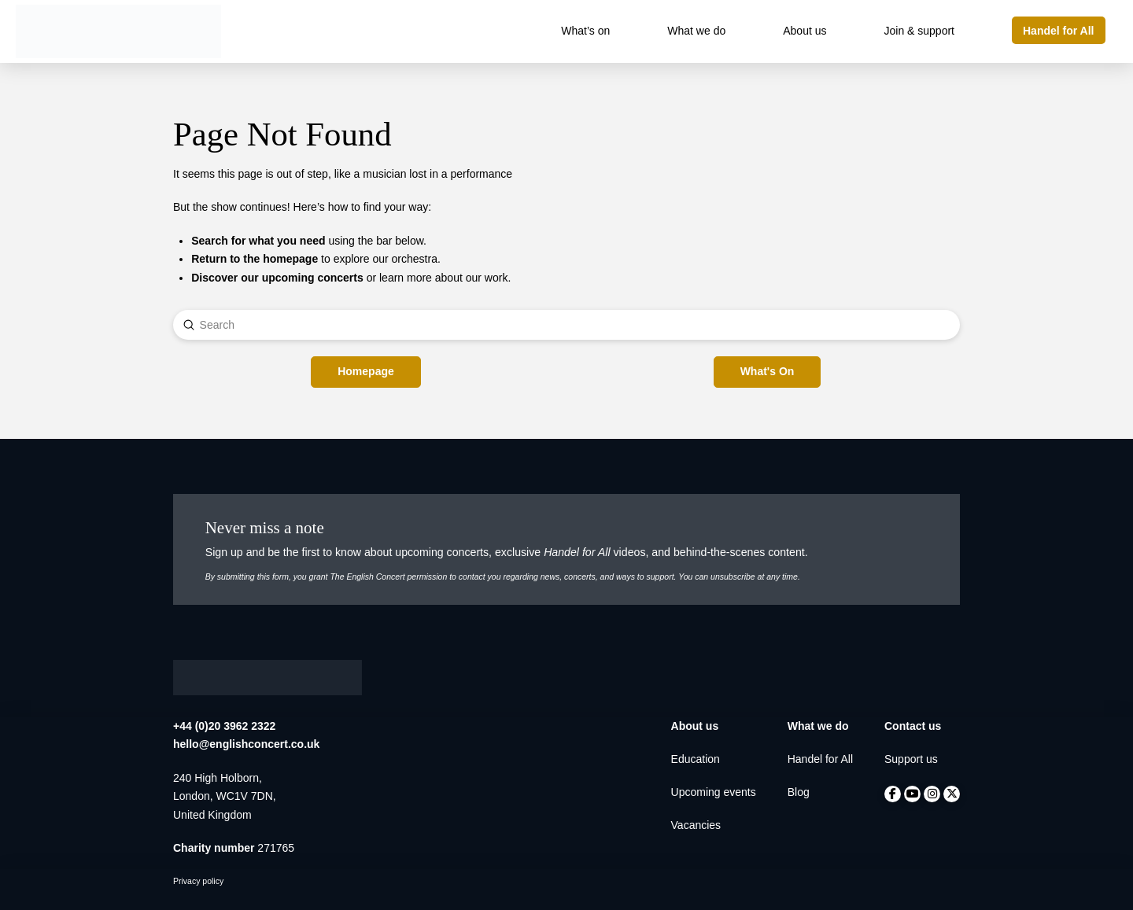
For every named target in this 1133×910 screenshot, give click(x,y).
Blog (799, 792)
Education (695, 759)
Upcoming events (713, 792)
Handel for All (820, 759)
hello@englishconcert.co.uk (246, 744)
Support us (911, 759)
